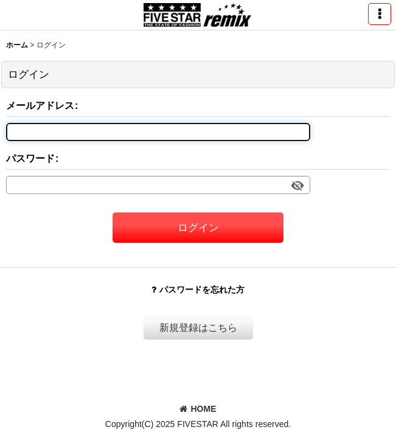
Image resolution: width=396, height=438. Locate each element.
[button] (379, 14)
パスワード (30, 158)
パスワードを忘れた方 (198, 289)
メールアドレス (40, 105)
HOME (197, 409)
